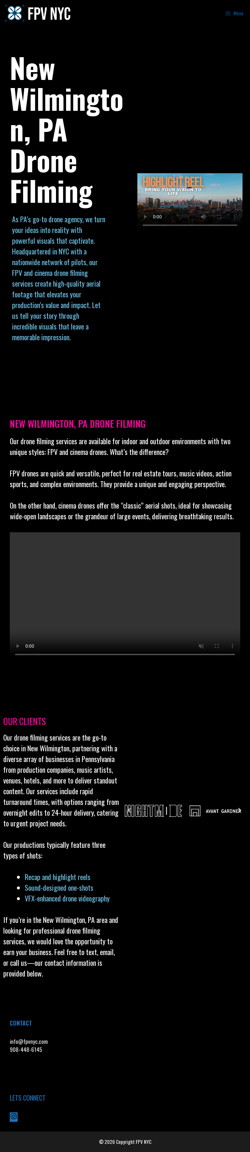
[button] (129, 810)
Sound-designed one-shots (59, 887)
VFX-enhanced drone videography (68, 898)
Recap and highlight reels (57, 877)
